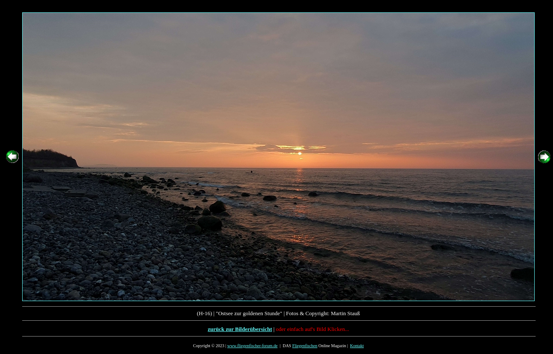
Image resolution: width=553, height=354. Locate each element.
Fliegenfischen (304, 345)
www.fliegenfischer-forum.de (252, 345)
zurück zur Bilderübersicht (240, 329)
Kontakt (357, 345)
